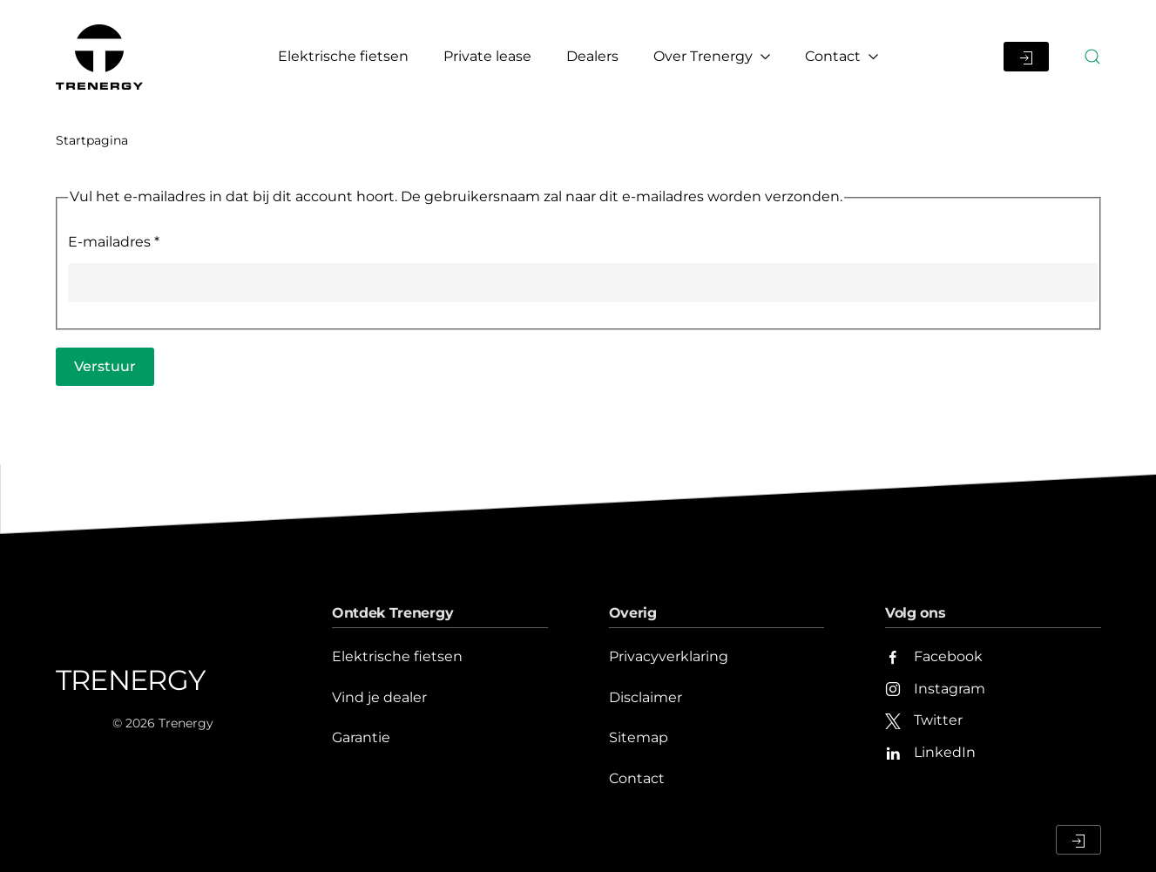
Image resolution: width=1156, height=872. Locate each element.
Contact (637, 778)
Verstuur (105, 366)
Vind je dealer (379, 697)
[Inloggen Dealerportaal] (1026, 56)
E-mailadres (113, 241)
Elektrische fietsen (343, 56)
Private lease (487, 56)
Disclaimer (645, 697)
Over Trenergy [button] (711, 56)
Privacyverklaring (668, 656)
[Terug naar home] (102, 56)
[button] (1092, 56)
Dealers (592, 56)
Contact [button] (841, 56)
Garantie (361, 737)
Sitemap (638, 737)
